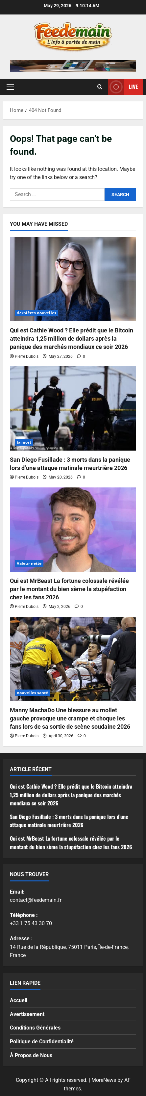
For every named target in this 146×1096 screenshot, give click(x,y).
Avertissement (27, 1014)
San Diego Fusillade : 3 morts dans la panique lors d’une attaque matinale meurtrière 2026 (69, 821)
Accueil (18, 1000)
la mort (24, 442)
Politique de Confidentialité (42, 1041)
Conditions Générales (35, 1028)
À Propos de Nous (31, 1055)
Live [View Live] (123, 87)
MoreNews (103, 1080)
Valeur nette (29, 563)
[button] (10, 87)
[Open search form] (99, 86)
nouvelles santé (32, 692)
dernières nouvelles (36, 313)
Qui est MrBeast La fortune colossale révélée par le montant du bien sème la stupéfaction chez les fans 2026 (69, 589)
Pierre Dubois (26, 356)
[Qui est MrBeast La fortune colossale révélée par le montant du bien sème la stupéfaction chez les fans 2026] (73, 529)
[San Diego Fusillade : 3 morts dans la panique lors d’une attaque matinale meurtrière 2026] (73, 408)
